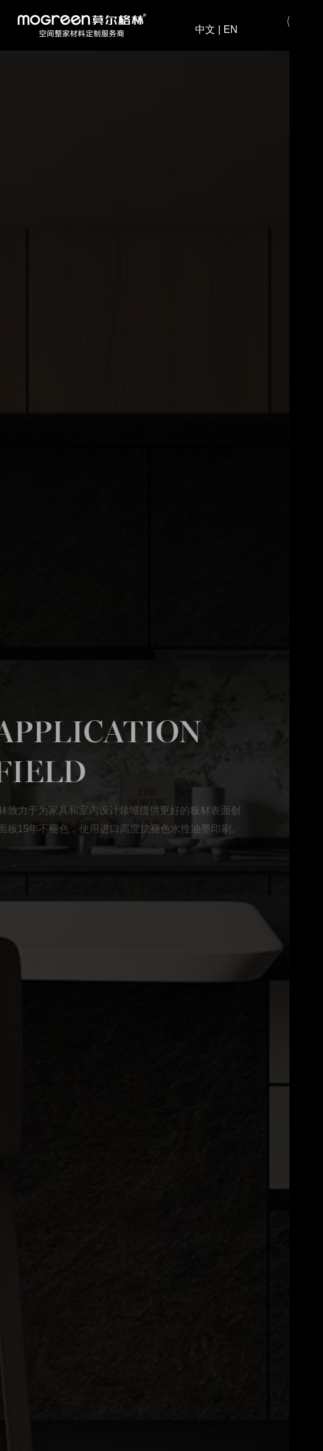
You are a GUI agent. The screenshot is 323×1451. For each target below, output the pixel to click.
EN (231, 30)
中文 (205, 30)
